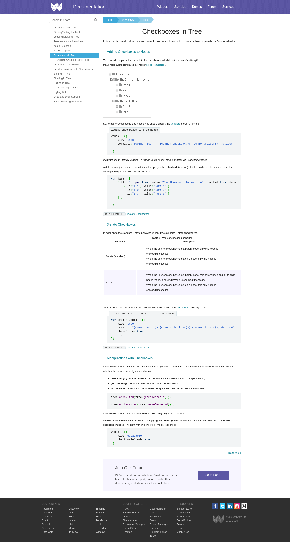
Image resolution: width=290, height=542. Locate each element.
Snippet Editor (185, 508)
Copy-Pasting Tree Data (67, 87)
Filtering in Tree (62, 78)
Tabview (73, 531)
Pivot (126, 508)
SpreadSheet (130, 528)
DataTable (47, 531)
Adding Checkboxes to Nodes (74, 59)
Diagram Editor (158, 531)
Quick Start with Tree (65, 27)
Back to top (234, 452)
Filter (71, 512)
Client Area (183, 531)
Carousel (47, 516)
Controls (46, 524)
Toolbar (100, 512)
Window (100, 531)
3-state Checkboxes (69, 64)
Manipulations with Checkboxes (75, 69)
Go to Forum (213, 475)
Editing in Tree (62, 82)
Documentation (89, 6)
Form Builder (184, 520)
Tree (145, 19)
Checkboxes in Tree (65, 55)
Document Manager (134, 524)
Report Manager (159, 524)
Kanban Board (131, 512)
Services (228, 6)
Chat (152, 512)
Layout (72, 520)
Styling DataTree (63, 92)
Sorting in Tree (62, 73)
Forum (212, 6)
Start (110, 19)
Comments (48, 528)
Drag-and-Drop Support (67, 96)
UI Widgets (128, 19)
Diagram (154, 528)
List (71, 524)
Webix (218, 519)
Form (72, 516)
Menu (72, 528)
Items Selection (62, 45)
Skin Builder (183, 516)
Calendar (47, 512)
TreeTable (101, 520)
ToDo (153, 535)
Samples (180, 6)
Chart (45, 520)
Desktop (127, 531)
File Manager (130, 520)
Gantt (153, 520)
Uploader (101, 528)
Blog (179, 528)
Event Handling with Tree (68, 101)
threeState (183, 307)
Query (126, 516)
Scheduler (155, 516)
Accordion (47, 508)
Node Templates (63, 50)
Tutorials (181, 524)
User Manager (158, 508)
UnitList (100, 524)
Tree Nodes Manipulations (68, 41)
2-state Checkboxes (126, 213)
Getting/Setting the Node (67, 32)
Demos (197, 6)
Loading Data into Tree (66, 36)
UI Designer (183, 512)
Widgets (162, 6)
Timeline (100, 508)
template (175, 123)
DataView (74, 508)
